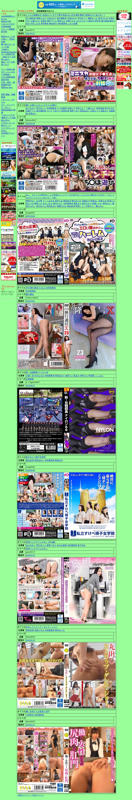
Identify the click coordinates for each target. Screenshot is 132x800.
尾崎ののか (62, 206)
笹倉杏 (44, 21)
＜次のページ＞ (37, 795)
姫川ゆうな (41, 206)
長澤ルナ (111, 201)
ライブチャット (8, 128)
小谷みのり (51, 18)
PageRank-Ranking (8, 52)
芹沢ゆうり (82, 18)
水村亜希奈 (62, 23)
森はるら (100, 206)
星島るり (105, 111)
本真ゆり (32, 113)
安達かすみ (39, 630)
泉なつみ (30, 203)
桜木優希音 (62, 18)
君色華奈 (45, 23)
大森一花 (30, 376)
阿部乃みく (31, 201)
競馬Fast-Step (6, 87)
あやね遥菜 (62, 545)
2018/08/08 (30, 470)
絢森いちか (97, 203)
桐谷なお (61, 21)
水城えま (71, 108)
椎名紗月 (53, 23)
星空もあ (59, 201)
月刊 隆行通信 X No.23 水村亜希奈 (41, 288)
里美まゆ (103, 201)
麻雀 (3, 97)
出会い (4, 131)
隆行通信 (30, 294)
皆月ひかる (103, 18)
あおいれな (47, 203)
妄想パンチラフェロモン (37, 549)
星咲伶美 (65, 111)
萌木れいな (60, 630)
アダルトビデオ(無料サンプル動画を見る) (8, 117)
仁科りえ (57, 111)
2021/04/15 (30, 33)
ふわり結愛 (73, 23)
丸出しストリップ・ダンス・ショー (41, 627)
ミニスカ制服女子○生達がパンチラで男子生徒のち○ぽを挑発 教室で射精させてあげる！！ (65, 15)
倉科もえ (69, 376)
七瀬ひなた (91, 108)
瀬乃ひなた (58, 203)
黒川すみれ (109, 108)
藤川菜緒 (105, 21)
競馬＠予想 (6, 21)
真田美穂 (100, 108)
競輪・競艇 (10, 94)
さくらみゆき (48, 201)
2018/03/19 (30, 640)
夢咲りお (38, 203)
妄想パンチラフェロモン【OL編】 (41, 542)
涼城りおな (71, 21)
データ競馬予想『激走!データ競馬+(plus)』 (8, 56)
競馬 (3, 94)
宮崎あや (86, 201)
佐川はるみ (39, 376)
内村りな (84, 376)
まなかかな (81, 21)
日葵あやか (72, 18)
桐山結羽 (71, 206)
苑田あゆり (85, 111)
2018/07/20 (30, 555)
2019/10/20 (30, 216)
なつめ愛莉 (62, 108)
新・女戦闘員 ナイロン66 (37, 372)
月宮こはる (35, 23)
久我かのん (35, 21)
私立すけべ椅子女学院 (36, 457)
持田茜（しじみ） (96, 376)
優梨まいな (93, 18)
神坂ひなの (41, 18)
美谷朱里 (30, 630)
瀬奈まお (77, 203)
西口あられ (76, 201)
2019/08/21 (30, 386)
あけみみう (31, 108)
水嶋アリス (31, 111)
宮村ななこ (80, 108)
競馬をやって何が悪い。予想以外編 (8, 39)
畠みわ (77, 376)
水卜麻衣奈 (31, 18)
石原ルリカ (95, 111)
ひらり (49, 111)
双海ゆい (94, 201)
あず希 (39, 201)
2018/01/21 (30, 725)
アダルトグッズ (8, 123)
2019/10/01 (30, 301)
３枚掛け (5, 49)
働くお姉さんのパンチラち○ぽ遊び (41, 105)
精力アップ (6, 125)
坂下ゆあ (81, 545)
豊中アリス (52, 21)
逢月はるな (87, 203)
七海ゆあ (90, 21)
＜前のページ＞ (23, 795)
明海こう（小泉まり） (85, 206)
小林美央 (30, 715)
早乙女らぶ (41, 108)
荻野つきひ (75, 111)
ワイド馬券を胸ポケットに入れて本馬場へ (8, 72)
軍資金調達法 (7, 110)
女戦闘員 (30, 379)
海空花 (98, 21)
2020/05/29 (30, 123)
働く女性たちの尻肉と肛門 (38, 711)
